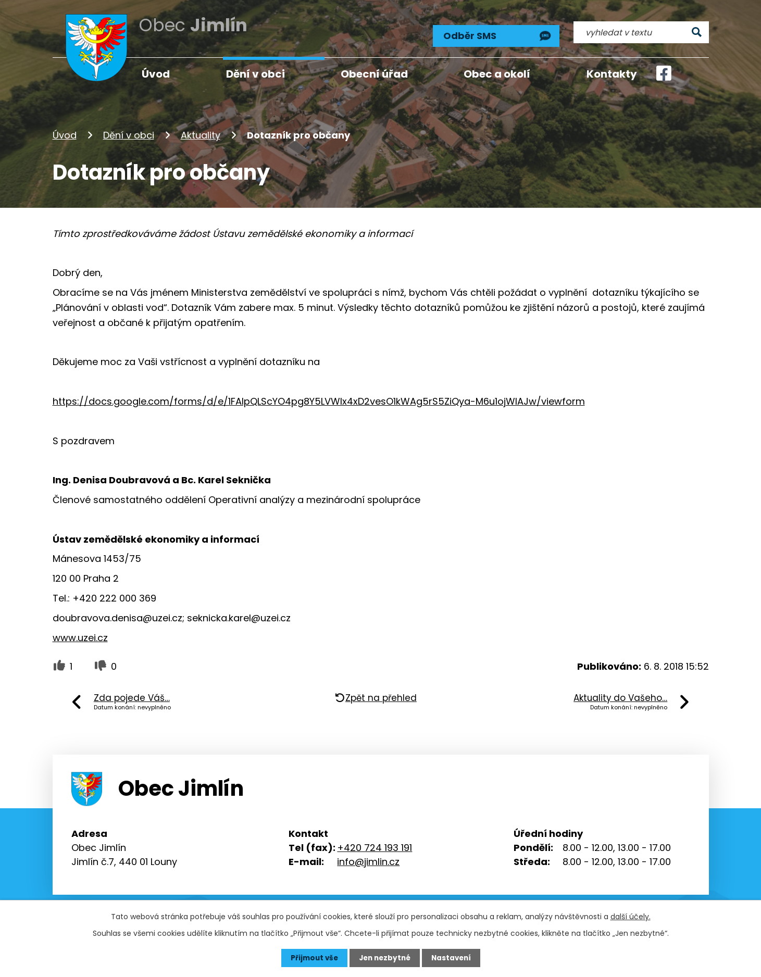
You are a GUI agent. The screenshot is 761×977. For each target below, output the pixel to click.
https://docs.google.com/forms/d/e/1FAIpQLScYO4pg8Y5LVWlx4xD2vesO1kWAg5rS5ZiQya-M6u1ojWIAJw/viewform (319, 398)
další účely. (630, 916)
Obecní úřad (374, 74)
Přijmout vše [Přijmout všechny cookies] (311, 958)
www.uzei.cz (80, 634)
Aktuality (200, 132)
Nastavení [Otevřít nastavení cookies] (454, 958)
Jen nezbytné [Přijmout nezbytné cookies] (384, 958)
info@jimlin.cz (368, 858)
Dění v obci (128, 132)
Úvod (65, 132)
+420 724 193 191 (374, 844)
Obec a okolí (497, 74)
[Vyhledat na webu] (640, 30)
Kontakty (612, 74)
